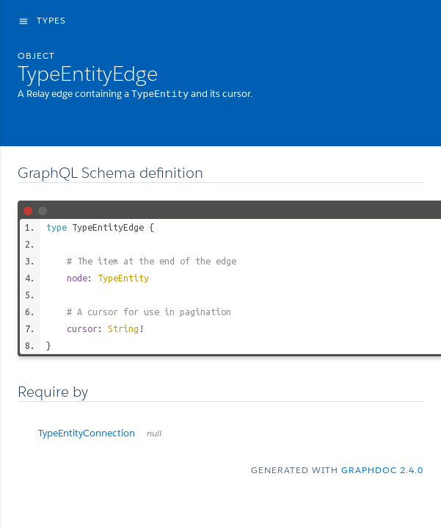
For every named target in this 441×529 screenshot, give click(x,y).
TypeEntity (123, 277)
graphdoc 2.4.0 (382, 469)
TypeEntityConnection (99, 432)
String (123, 328)
